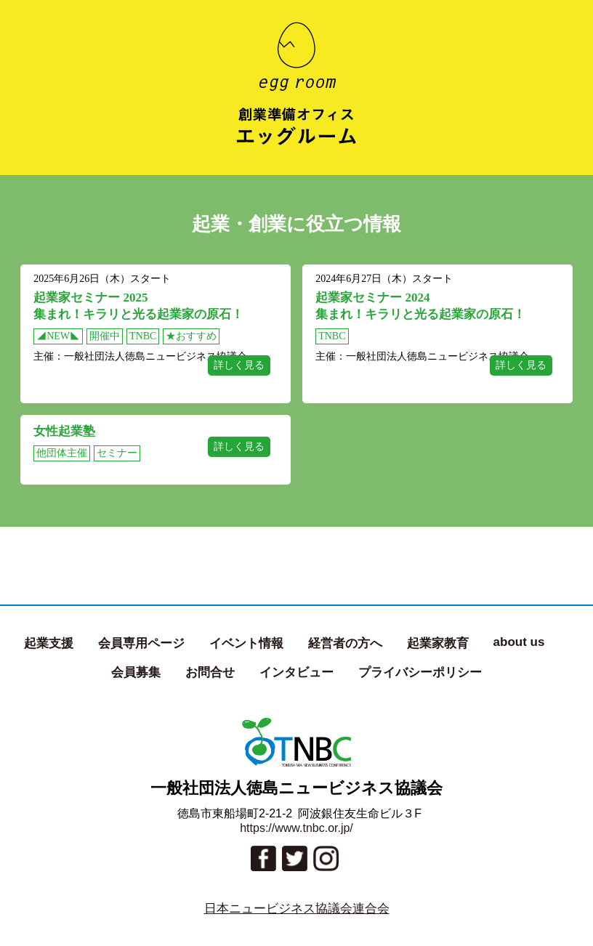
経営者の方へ (345, 643)
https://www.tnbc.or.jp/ (296, 828)
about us (519, 642)
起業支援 (48, 643)
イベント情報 (246, 643)
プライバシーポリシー (420, 672)
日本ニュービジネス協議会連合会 (297, 908)
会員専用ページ (141, 643)
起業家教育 (438, 643)
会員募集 (136, 672)
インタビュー (296, 672)
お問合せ (210, 672)
